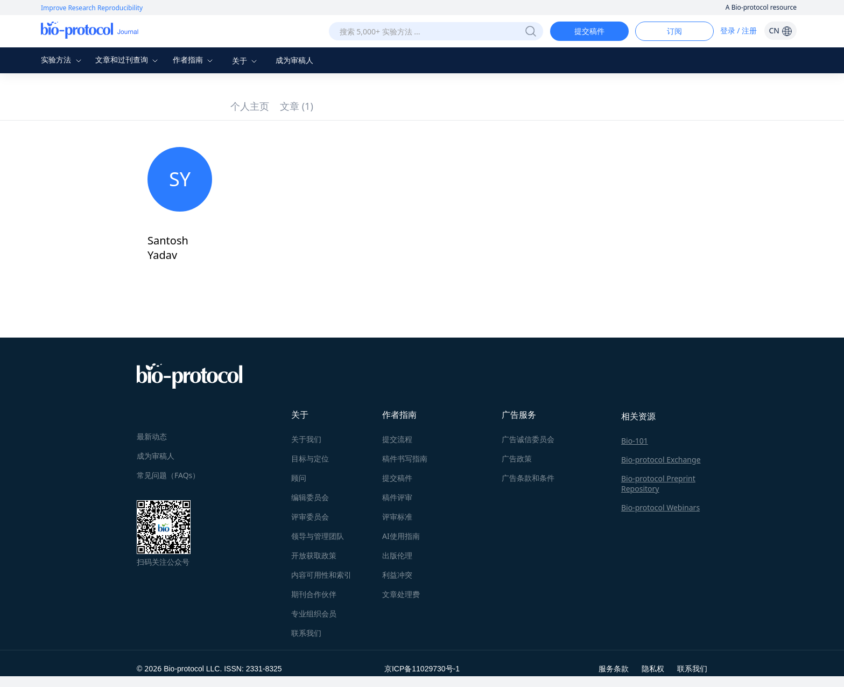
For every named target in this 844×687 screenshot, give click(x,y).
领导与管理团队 (317, 536)
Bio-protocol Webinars (660, 507)
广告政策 (517, 458)
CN (780, 30)
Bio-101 (634, 441)
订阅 (674, 31)
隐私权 (653, 668)
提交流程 (397, 439)
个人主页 (249, 106)
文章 (296, 106)
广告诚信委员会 (528, 439)
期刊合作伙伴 (313, 594)
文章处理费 (401, 594)
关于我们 (306, 439)
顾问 (298, 478)
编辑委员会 (310, 497)
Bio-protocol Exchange (661, 459)
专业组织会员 (313, 613)
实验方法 (62, 59)
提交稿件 (589, 31)
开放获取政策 (313, 555)
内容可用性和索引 (321, 575)
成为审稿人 (294, 60)
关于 (246, 60)
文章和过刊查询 (128, 59)
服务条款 (614, 668)
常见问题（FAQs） (168, 475)
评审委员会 (310, 516)
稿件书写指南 (404, 458)
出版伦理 (397, 555)
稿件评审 (397, 497)
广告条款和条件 (528, 478)
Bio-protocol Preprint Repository (658, 483)
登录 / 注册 (738, 30)
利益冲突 (397, 575)
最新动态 (152, 436)
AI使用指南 (401, 536)
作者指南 (194, 59)
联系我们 (306, 633)
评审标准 (397, 516)
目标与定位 (310, 458)
